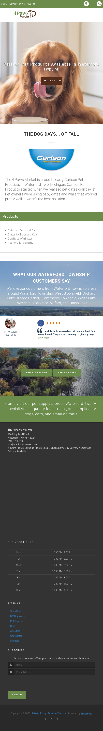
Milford (55, 303)
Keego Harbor (28, 298)
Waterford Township (36, 293)
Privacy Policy (39, 713)
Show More (43, 337)
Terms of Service (57, 713)
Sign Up (17, 694)
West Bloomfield (67, 293)
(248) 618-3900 (16, 441)
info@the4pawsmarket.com (23, 444)
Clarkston (41, 303)
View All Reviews (36, 372)
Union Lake (78, 303)
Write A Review (67, 372)
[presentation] (25, 681)
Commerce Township (59, 298)
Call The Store (51, 80)
